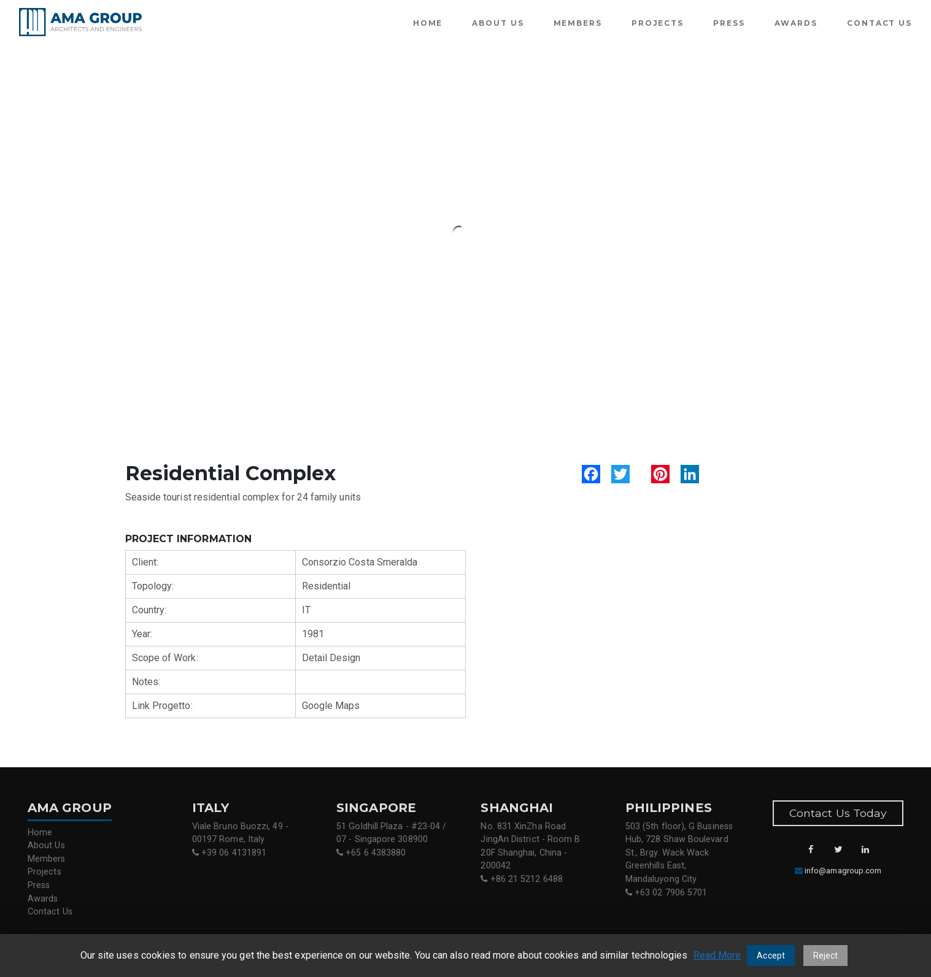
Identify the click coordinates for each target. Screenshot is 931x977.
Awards (796, 23)
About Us (497, 23)
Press (729, 23)
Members (578, 23)
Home (428, 23)
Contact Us (879, 23)
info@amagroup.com (843, 870)
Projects (658, 23)
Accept (770, 955)
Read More (717, 955)
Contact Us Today (838, 813)
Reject (825, 955)
